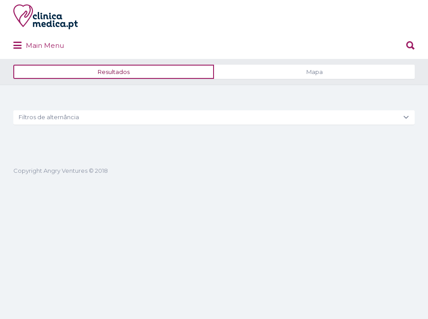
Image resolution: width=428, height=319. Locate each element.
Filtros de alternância (49, 150)
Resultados (114, 105)
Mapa (314, 105)
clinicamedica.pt (126, 49)
